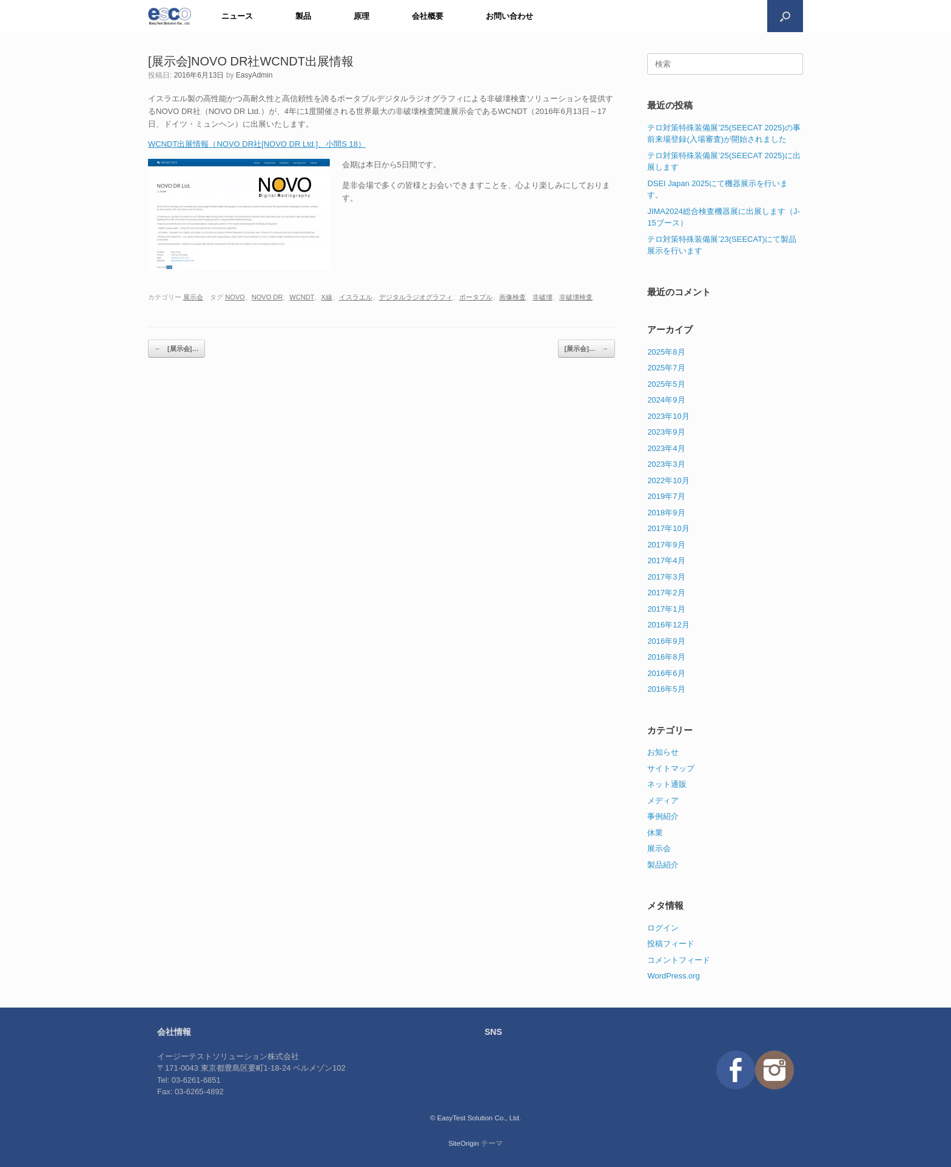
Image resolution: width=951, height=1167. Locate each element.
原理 (361, 16)
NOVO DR (267, 297)
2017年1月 (666, 609)
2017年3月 (666, 576)
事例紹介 (663, 816)
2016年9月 (666, 641)
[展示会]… (176, 349)
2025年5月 (666, 384)
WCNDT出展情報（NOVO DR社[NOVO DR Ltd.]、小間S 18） (257, 144)
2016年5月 (666, 689)
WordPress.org (673, 975)
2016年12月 (668, 624)
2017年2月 (666, 592)
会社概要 (427, 16)
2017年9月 (666, 544)
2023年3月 (666, 464)
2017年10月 (668, 528)
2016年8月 (666, 656)
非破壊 (543, 297)
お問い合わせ (509, 16)
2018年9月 (666, 512)
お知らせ (663, 752)
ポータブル (475, 297)
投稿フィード (670, 943)
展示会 (193, 297)
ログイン (663, 927)
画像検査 (512, 297)
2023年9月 (666, 431)
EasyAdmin (254, 75)
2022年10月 (668, 480)
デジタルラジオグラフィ (415, 297)
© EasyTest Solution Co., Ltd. (475, 1118)
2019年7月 (666, 496)
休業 (655, 832)
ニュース (237, 16)
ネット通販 (667, 784)
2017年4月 (666, 560)
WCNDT (301, 297)
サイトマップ (670, 768)
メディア (663, 800)
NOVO (235, 297)
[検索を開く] (785, 16)
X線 (326, 297)
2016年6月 (666, 673)
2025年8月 (666, 351)
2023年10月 (668, 416)
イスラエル (355, 297)
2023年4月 (666, 448)
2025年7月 (666, 367)
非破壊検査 (576, 297)
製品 (303, 16)
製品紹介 (663, 864)
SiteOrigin (463, 1143)
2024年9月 (666, 399)
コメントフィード (678, 960)
